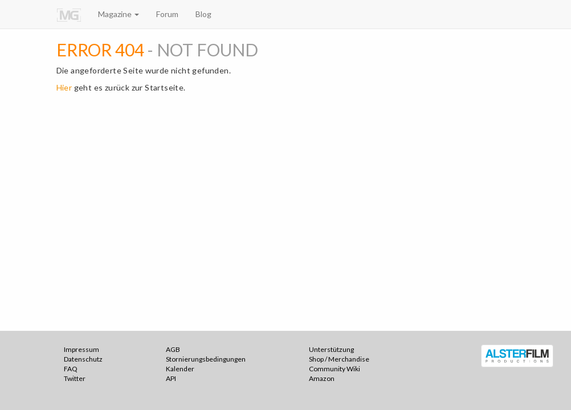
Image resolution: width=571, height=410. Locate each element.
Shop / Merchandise (339, 359)
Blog (203, 14)
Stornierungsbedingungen (206, 359)
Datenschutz (83, 359)
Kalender (180, 368)
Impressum (81, 349)
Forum (167, 14)
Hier (64, 87)
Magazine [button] (118, 14)
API (171, 378)
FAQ (71, 368)
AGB (173, 349)
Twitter (74, 378)
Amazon (322, 378)
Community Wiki (334, 368)
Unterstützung (331, 349)
